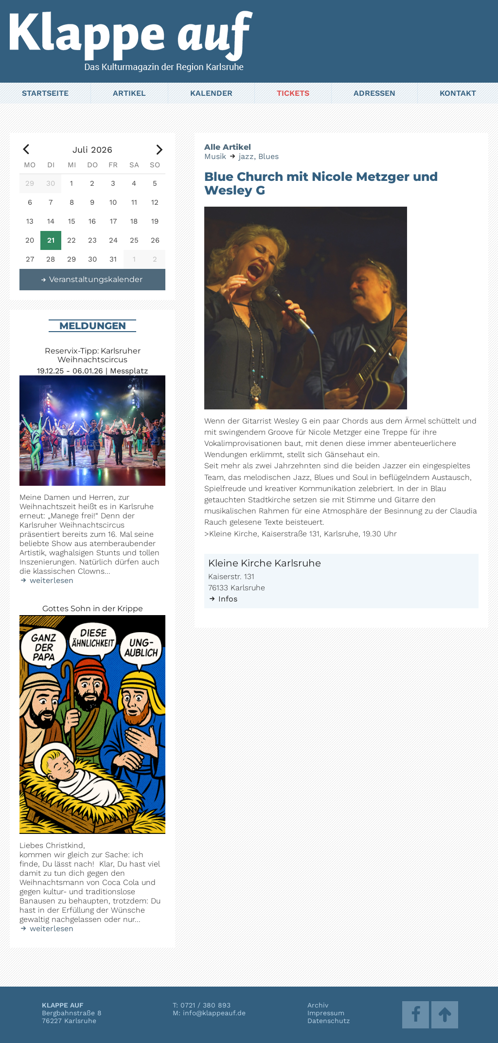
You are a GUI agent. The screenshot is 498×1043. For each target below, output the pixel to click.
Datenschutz (328, 1021)
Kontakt (458, 93)
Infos (222, 598)
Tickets (293, 93)
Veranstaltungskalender (91, 279)
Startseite (45, 93)
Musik (215, 156)
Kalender (211, 93)
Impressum (325, 1013)
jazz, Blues (259, 156)
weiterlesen (46, 580)
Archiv (317, 1005)
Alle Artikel (227, 147)
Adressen (374, 93)
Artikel (129, 93)
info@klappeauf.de (214, 1013)
